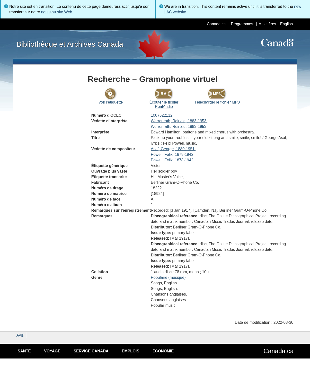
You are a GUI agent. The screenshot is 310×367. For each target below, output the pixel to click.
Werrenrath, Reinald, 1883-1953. (179, 121)
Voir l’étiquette (110, 102)
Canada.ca (216, 24)
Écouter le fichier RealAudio (163, 104)
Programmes (242, 24)
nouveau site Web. (57, 12)
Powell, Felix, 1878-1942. (173, 154)
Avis (20, 335)
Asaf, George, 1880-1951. (173, 149)
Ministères (267, 24)
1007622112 (161, 115)
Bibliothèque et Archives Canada (70, 44)
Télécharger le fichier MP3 (217, 102)
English (286, 24)
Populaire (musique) (168, 277)
